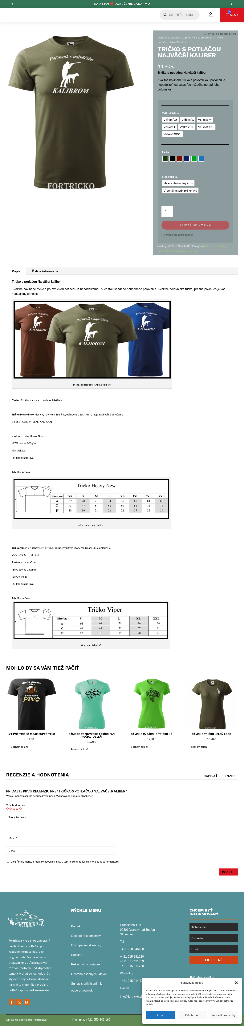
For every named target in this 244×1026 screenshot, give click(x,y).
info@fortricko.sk (131, 996)
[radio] (170, 119)
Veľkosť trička (170, 113)
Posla (228, 872)
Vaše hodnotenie (16, 805)
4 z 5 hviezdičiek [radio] (17, 808)
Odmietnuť (192, 1015)
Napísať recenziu (219, 776)
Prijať (160, 1015)
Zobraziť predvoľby (223, 1015)
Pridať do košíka (195, 225)
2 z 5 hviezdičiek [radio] (10, 808)
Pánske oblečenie (202, 37)
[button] (236, 983)
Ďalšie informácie (45, 271)
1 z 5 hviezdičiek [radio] (7, 808)
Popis (16, 271)
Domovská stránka (169, 37)
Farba (165, 152)
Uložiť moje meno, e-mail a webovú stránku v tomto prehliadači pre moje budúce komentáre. (64, 861)
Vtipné (186, 37)
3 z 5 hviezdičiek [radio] (14, 808)
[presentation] (26, 1018)
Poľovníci (183, 250)
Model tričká (169, 176)
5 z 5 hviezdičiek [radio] (20, 808)
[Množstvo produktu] (167, 211)
